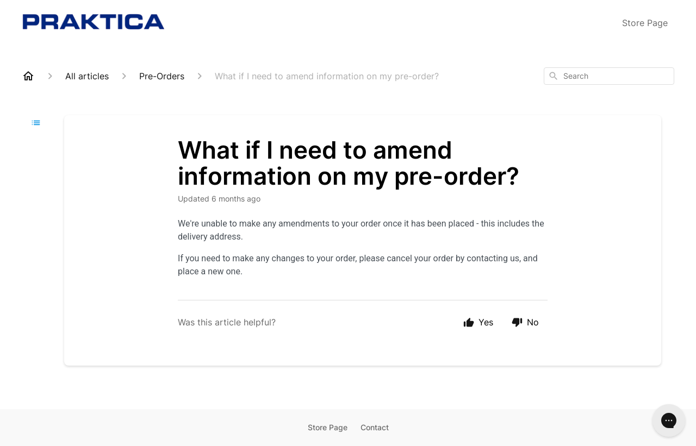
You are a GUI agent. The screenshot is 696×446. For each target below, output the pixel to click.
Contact (375, 427)
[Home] (28, 76)
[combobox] (609, 76)
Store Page (645, 22)
